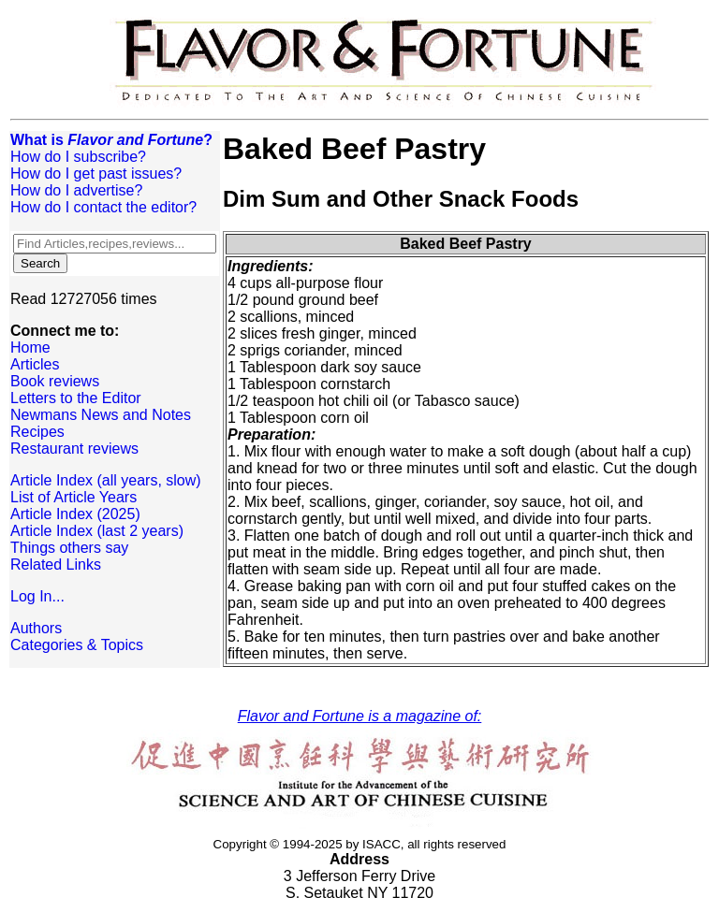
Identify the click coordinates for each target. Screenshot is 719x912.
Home (30, 347)
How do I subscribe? (78, 157)
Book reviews (54, 381)
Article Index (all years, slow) (105, 480)
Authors (36, 628)
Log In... (37, 596)
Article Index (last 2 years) (96, 531)
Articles (34, 364)
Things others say (69, 548)
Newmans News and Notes (100, 415)
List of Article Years (73, 497)
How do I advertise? (76, 190)
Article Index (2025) (75, 514)
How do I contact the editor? (103, 207)
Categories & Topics (76, 645)
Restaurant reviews (74, 448)
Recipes (37, 432)
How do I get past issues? (96, 173)
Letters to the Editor (75, 398)
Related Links (55, 564)
